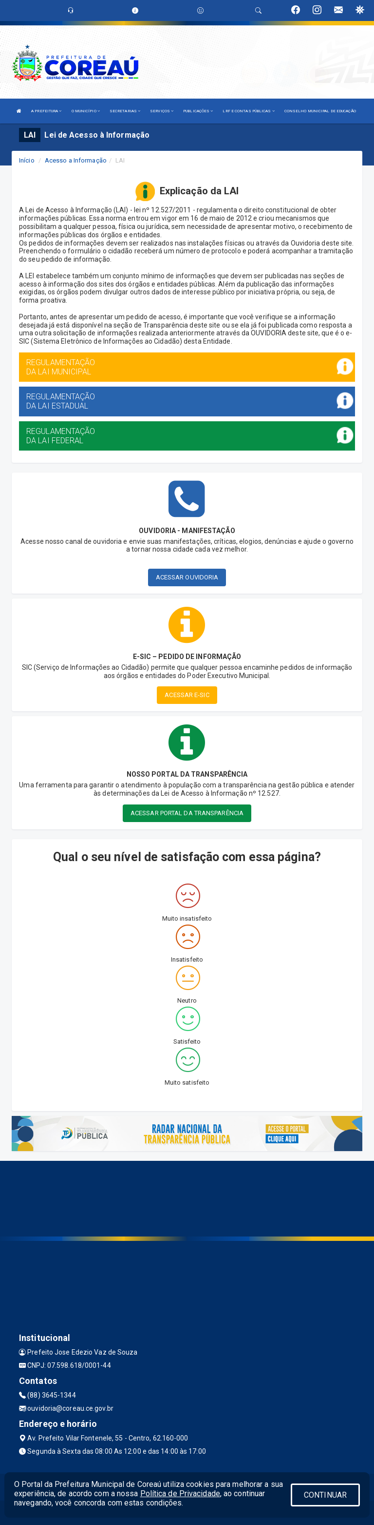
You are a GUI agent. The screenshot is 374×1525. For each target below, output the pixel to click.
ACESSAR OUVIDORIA (187, 577)
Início (27, 160)
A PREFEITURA (46, 111)
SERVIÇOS (161, 111)
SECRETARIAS (125, 111)
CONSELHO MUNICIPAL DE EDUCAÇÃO (320, 111)
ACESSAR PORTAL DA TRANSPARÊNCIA (187, 813)
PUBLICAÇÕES (198, 111)
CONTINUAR (325, 1495)
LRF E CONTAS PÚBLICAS (248, 111)
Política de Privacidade (180, 1493)
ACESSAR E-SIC (187, 695)
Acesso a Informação (76, 160)
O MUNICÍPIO (86, 111)
